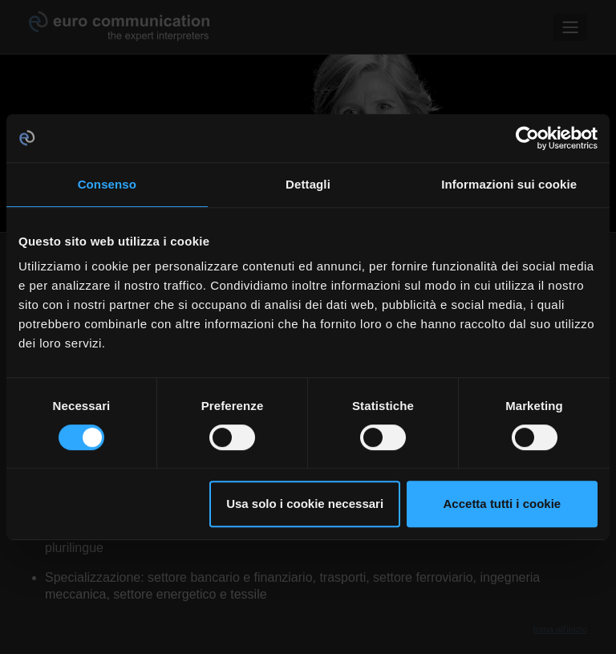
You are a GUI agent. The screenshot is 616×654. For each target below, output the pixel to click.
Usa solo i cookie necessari (304, 503)
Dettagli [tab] (308, 184)
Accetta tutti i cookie (502, 503)
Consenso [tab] (107, 184)
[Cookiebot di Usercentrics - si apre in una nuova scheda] (527, 138)
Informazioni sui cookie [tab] (509, 184)
